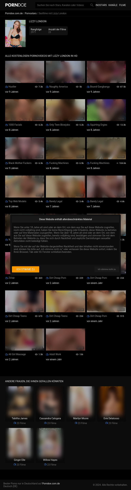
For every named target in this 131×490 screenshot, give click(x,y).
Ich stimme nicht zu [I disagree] (107, 269)
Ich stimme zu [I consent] (25, 269)
